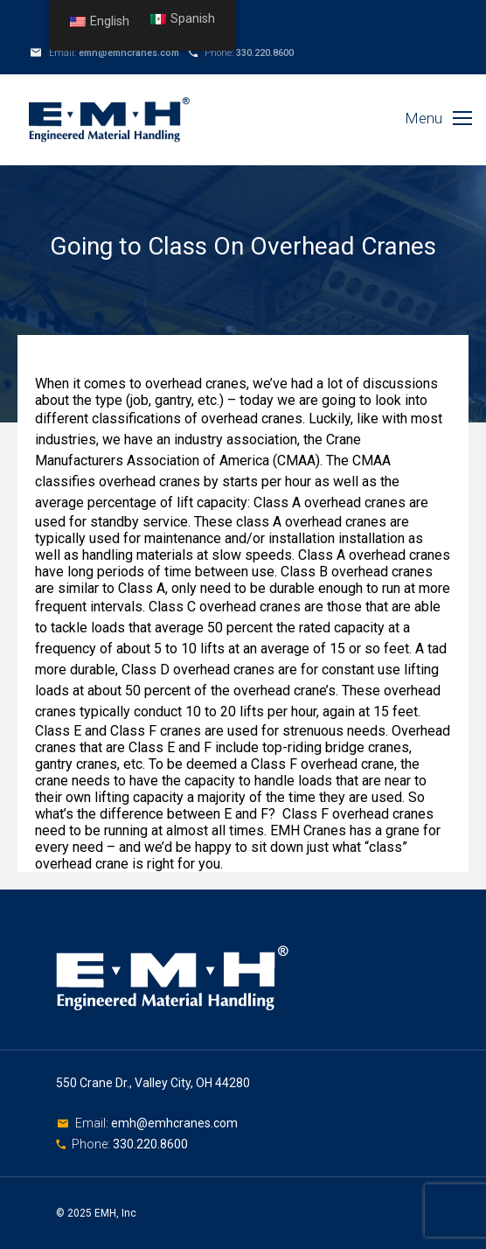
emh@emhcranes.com (129, 53)
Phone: (92, 1144)
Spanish (182, 18)
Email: (93, 1123)
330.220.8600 (265, 53)
